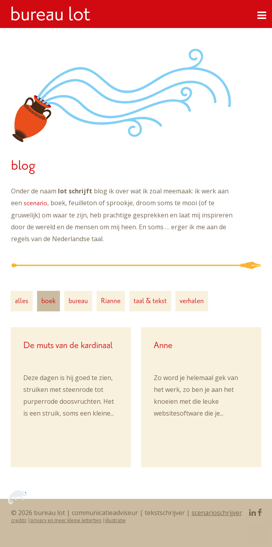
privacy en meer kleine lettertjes (65, 520)
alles (21, 301)
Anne (163, 345)
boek (48, 301)
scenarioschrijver (217, 512)
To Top (258, 533)
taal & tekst (150, 301)
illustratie (115, 520)
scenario (35, 203)
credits (18, 520)
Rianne (111, 301)
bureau (78, 301)
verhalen (192, 301)
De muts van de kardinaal (68, 345)
